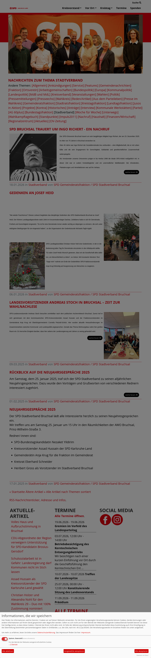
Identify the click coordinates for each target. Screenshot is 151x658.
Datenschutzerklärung (46, 632)
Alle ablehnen (7, 651)
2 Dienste (13, 644)
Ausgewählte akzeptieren (74, 651)
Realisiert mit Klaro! (142, 655)
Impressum (85, 632)
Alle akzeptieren (141, 651)
